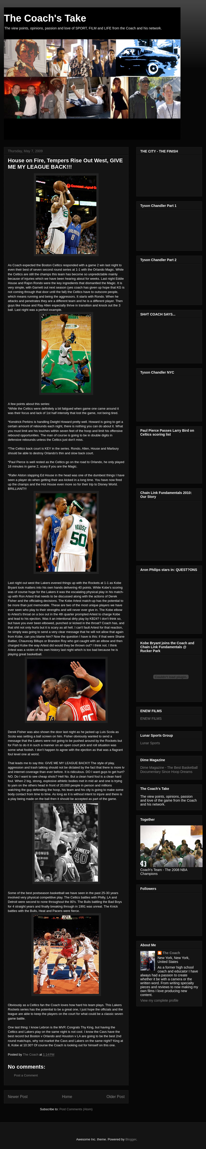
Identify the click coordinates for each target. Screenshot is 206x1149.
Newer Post (18, 1097)
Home (67, 1097)
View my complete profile (159, 1000)
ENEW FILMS (151, 718)
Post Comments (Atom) (75, 1109)
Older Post (115, 1097)
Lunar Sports (150, 743)
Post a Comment (26, 1075)
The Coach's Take (45, 18)
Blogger (130, 1139)
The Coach (171, 953)
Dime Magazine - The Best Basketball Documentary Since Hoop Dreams (169, 770)
